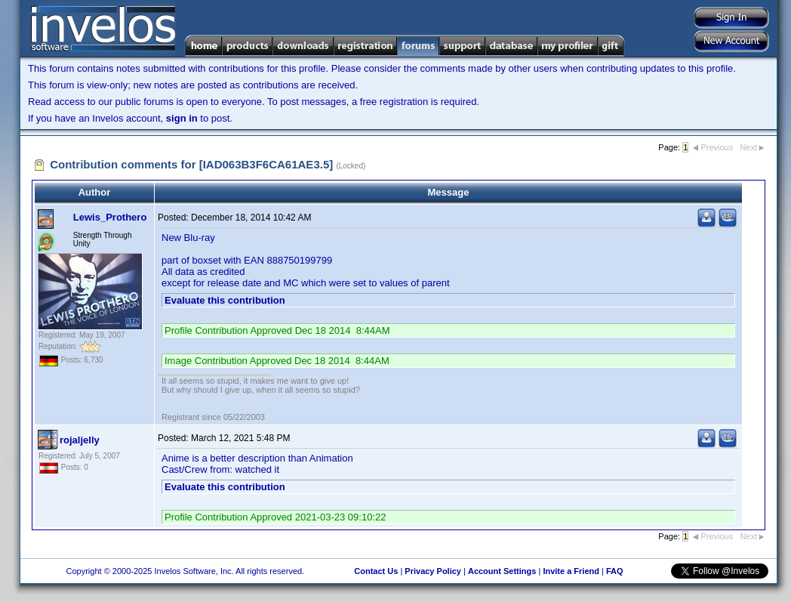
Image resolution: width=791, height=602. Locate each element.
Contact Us (376, 571)
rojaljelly (80, 440)
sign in (182, 118)
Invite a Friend (571, 571)
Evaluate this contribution (225, 300)
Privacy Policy (433, 571)
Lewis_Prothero (110, 217)
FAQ (614, 571)
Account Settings (502, 571)
